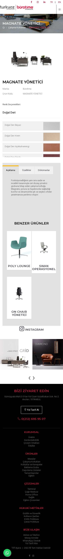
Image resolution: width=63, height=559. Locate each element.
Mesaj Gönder (31, 538)
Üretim (31, 437)
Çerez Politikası (31, 521)
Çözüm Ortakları (31, 443)
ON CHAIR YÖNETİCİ (19, 313)
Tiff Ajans (16, 548)
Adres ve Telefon (31, 535)
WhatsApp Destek (31, 540)
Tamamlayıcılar (31, 473)
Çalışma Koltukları (17, 27)
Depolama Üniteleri (31, 470)
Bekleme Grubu (31, 467)
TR (51, 2)
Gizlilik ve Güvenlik (31, 513)
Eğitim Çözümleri (31, 500)
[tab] (11, 170)
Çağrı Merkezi (31, 492)
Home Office (31, 494)
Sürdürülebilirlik (31, 440)
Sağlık (31, 497)
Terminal (32, 489)
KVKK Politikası (31, 519)
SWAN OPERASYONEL (44, 267)
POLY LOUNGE (19, 266)
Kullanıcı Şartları (31, 516)
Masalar (31, 459)
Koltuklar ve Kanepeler (31, 464)
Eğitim (31, 475)
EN (59, 2)
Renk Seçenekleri (11, 104)
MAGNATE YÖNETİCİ (39, 27)
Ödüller (31, 445)
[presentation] (29, 377)
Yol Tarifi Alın (31, 543)
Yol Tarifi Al (31, 409)
